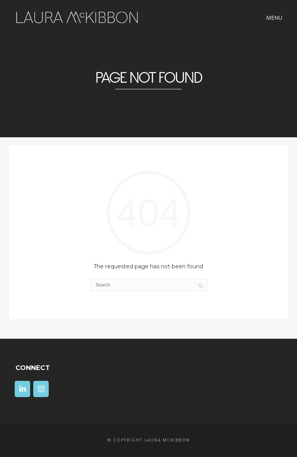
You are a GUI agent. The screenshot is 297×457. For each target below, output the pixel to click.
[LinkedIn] (22, 389)
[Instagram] (41, 389)
